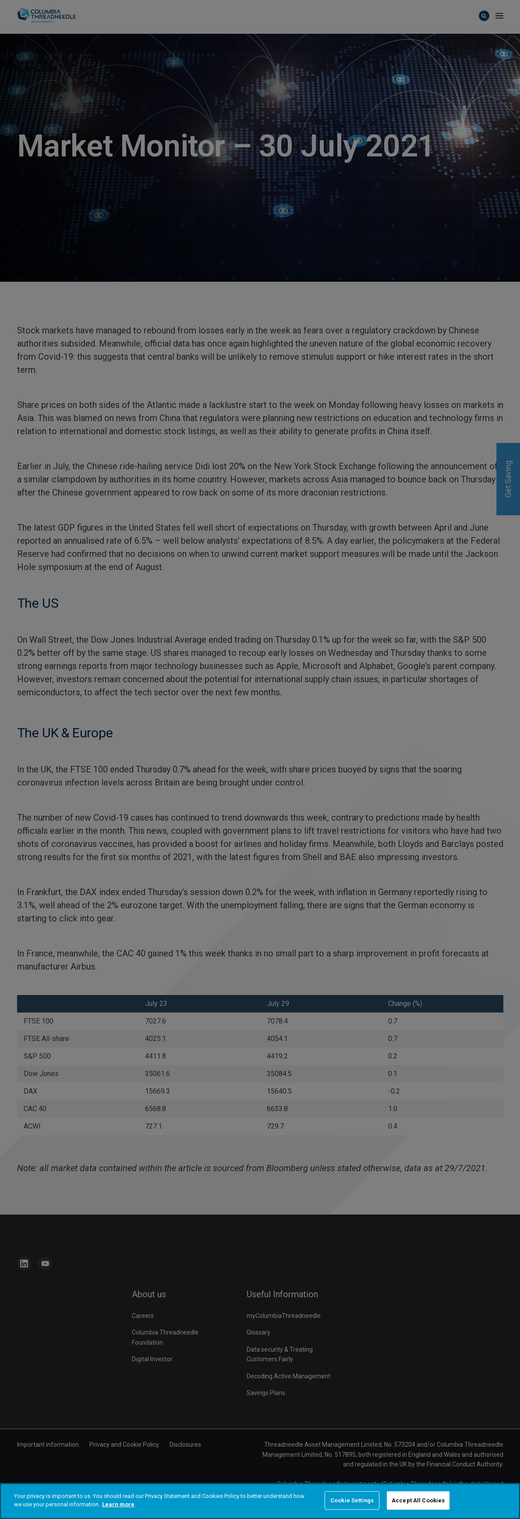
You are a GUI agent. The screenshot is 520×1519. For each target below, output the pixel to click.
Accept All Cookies (418, 1500)
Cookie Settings (352, 1500)
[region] (260, 1501)
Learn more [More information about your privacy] (118, 1504)
